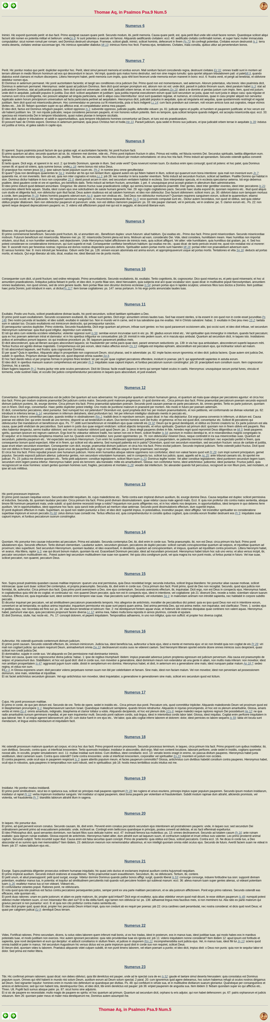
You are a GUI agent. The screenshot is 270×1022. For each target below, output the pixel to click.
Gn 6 (73, 38)
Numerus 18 (135, 737)
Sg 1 (61, 173)
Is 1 (255, 41)
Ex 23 (177, 756)
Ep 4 (23, 711)
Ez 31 (217, 70)
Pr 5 (91, 362)
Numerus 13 (135, 484)
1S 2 (252, 320)
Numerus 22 (135, 925)
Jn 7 (255, 173)
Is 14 (39, 413)
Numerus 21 (135, 861)
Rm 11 (148, 941)
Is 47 (39, 663)
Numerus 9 (135, 221)
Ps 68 (53, 513)
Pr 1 (33, 368)
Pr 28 (255, 644)
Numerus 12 (135, 388)
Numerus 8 (135, 141)
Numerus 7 (135, 61)
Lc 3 (7, 670)
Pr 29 (213, 452)
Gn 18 (174, 89)
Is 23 (143, 458)
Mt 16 (186, 247)
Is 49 (242, 896)
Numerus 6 (135, 26)
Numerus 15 (135, 574)
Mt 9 (248, 73)
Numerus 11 (135, 304)
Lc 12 (90, 612)
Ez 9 (38, 909)
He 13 (129, 122)
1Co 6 (169, 711)
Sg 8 (106, 356)
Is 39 (253, 122)
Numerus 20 (135, 813)
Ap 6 (89, 195)
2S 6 (71, 179)
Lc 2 (99, 176)
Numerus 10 (135, 269)
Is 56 (94, 333)
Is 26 (12, 883)
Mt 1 (42, 169)
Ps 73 (187, 41)
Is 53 (175, 877)
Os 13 (133, 346)
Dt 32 (151, 423)
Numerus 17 (135, 692)
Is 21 (262, 186)
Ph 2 (97, 169)
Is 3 (253, 86)
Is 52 (165, 976)
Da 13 (97, 647)
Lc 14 (154, 102)
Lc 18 (72, 166)
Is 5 (39, 551)
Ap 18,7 (248, 663)
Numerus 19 (135, 778)
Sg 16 (240, 250)
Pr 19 (35, 195)
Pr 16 (238, 832)
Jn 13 (241, 941)
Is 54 (147, 285)
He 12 (248, 711)
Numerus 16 (135, 631)
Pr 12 (27, 794)
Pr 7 (35, 797)
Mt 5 (240, 429)
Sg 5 (136, 199)
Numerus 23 (135, 967)
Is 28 (130, 465)
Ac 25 (205, 455)
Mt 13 (104, 44)
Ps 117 (68, 288)
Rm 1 (98, 416)
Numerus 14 (135, 532)
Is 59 (233, 717)
